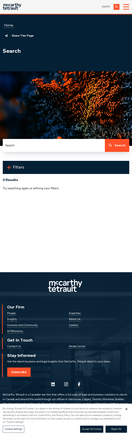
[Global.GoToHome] (12, 7)
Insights (12, 319)
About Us (74, 319)
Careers (73, 325)
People (11, 313)
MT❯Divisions (15, 331)
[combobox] (54, 145)
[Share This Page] (6, 35)
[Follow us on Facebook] (79, 384)
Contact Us (14, 346)
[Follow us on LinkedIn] (53, 384)
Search (116, 145)
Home (8, 25)
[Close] (126, 413)
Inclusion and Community (22, 325)
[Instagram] (66, 384)
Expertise (75, 313)
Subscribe (18, 372)
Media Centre (77, 346)
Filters (20, 168)
